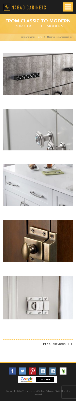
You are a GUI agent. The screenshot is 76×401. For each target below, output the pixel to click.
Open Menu (68, 7)
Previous (59, 344)
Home (39, 37)
